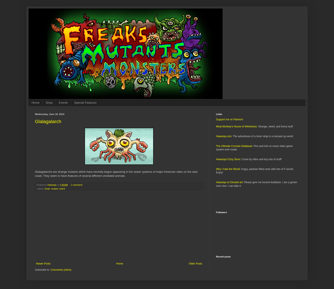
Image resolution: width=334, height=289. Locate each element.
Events (63, 102)
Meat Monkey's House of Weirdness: (237, 126)
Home (35, 102)
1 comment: (77, 185)
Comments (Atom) (60, 269)
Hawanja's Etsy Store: (228, 159)
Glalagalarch (48, 121)
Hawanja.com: (224, 136)
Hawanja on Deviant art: (229, 182)
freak (47, 188)
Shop (49, 102)
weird (62, 188)
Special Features (85, 102)
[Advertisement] (119, 227)
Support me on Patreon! (229, 119)
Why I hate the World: (228, 169)
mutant (54, 188)
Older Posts (195, 263)
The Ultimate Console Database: (234, 146)
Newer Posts (43, 263)
